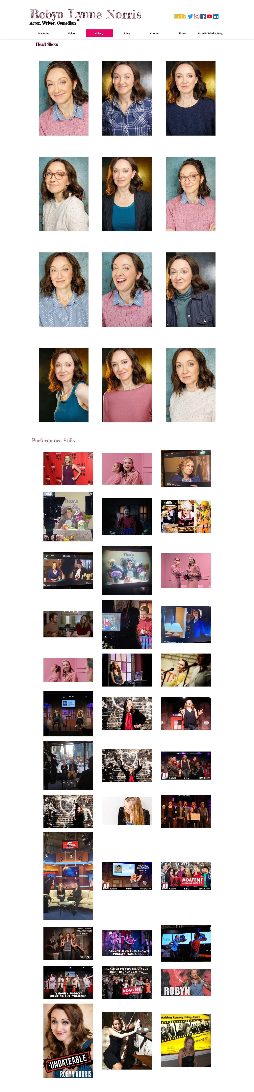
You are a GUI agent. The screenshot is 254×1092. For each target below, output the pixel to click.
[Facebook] (203, 16)
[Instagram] (196, 16)
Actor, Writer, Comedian (53, 23)
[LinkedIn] (215, 16)
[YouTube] (209, 16)
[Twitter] (190, 16)
